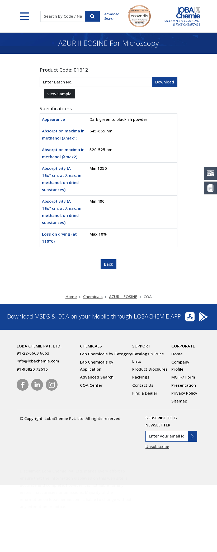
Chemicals (93, 301)
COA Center (91, 385)
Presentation (183, 385)
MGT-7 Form (183, 377)
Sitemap (179, 401)
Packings (140, 377)
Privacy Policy (184, 393)
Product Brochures (150, 369)
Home (71, 301)
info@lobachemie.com (38, 361)
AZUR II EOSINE (123, 301)
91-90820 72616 (32, 369)
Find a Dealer (144, 393)
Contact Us (142, 385)
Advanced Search (111, 16)
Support (141, 346)
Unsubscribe (157, 446)
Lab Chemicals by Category (106, 353)
